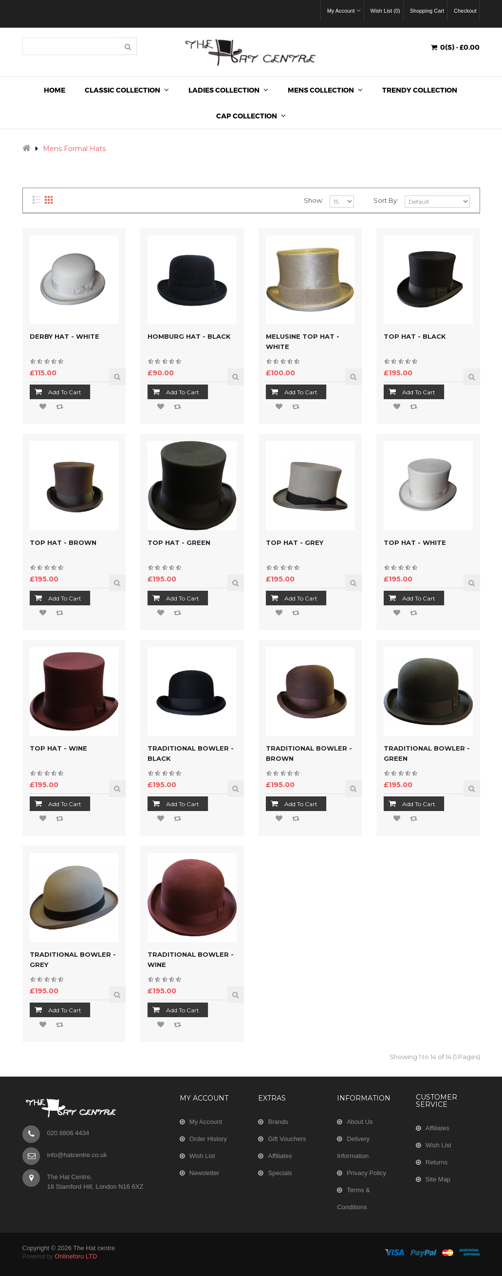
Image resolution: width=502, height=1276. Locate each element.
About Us (359, 1121)
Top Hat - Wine (58, 748)
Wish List (202, 1156)
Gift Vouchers (287, 1138)
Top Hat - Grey (294, 542)
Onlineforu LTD (76, 1256)
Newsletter (204, 1173)
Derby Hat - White (64, 336)
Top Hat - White (415, 542)
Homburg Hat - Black (189, 336)
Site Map (438, 1179)
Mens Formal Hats (74, 148)
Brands (278, 1121)
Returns (437, 1162)
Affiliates (280, 1156)
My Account (205, 1121)
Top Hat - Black (415, 336)
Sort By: (385, 200)
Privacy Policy (366, 1173)
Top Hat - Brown (63, 542)
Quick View (117, 376)
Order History (208, 1138)
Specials (280, 1173)
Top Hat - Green (179, 542)
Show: (313, 200)
